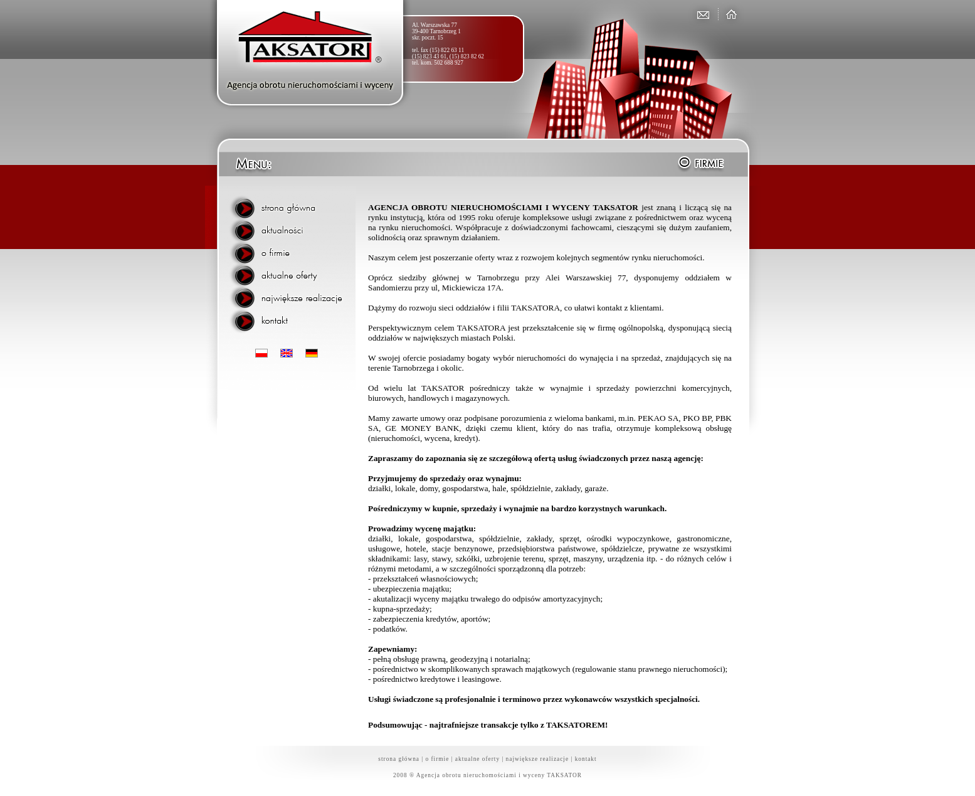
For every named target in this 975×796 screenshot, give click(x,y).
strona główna (398, 759)
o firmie (438, 759)
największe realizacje (537, 759)
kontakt (586, 759)
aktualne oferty (477, 759)
